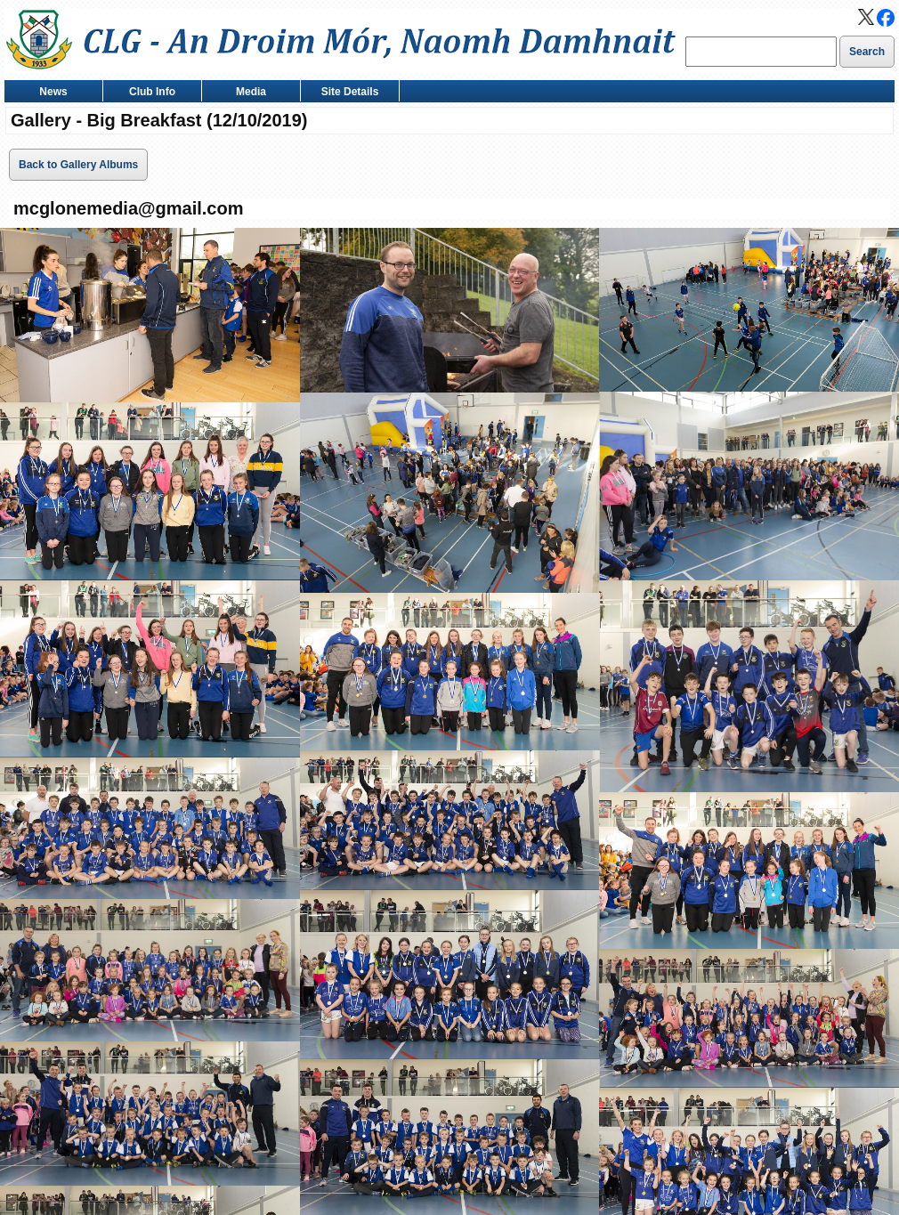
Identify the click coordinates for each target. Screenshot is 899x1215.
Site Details (346, 93)
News (49, 93)
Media (247, 93)
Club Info (148, 93)
